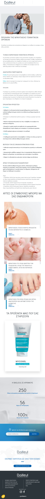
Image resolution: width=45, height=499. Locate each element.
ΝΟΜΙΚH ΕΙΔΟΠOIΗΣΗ (10, 480)
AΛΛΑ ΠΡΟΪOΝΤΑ (9, 487)
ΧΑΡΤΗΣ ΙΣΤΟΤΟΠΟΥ (10, 486)
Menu (36, 2)
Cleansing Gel (22, 367)
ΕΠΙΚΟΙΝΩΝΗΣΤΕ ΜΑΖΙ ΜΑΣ (33, 482)
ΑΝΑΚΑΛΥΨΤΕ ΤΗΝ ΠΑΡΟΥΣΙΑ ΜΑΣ (22, 465)
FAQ (27, 486)
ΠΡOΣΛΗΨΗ (29, 484)
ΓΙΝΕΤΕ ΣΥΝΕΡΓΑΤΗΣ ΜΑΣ (32, 480)
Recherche (28, 2)
